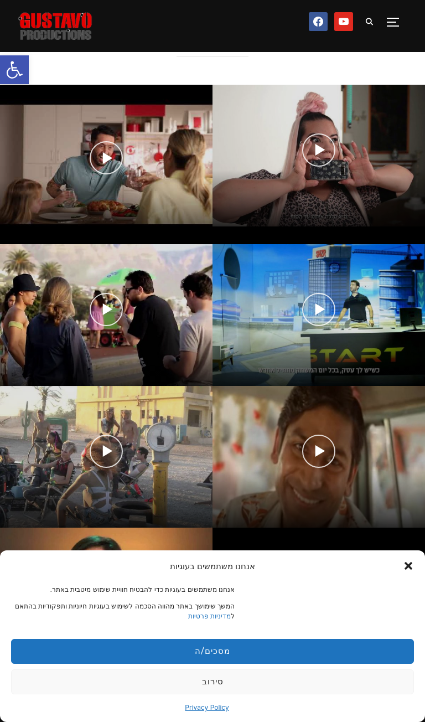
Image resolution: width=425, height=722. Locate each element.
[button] (14, 69)
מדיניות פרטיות (209, 616)
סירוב (213, 681)
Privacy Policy (207, 707)
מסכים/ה (212, 651)
